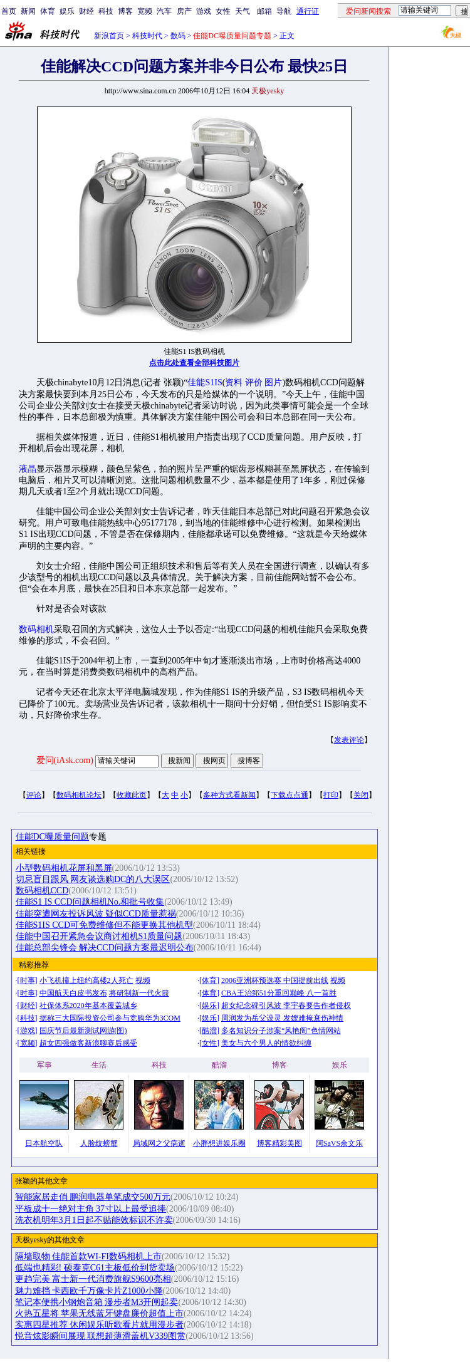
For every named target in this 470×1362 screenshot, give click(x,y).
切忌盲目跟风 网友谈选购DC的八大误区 (93, 879)
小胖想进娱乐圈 (219, 1143)
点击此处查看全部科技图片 (194, 362)
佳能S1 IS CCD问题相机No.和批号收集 (90, 902)
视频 (142, 980)
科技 (105, 11)
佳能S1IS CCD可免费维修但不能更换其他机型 (105, 925)
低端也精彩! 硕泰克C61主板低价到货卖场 (95, 1267)
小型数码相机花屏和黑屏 (64, 868)
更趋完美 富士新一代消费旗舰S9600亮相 (93, 1279)
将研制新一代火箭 (139, 993)
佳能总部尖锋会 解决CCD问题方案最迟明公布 (105, 947)
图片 (273, 382)
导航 (283, 11)
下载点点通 (289, 795)
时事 (27, 980)
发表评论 (349, 740)
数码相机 (36, 629)
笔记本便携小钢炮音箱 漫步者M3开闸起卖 (97, 1302)
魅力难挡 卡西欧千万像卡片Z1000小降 (89, 1291)
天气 (242, 11)
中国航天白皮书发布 (73, 993)
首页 (8, 11)
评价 (254, 382)
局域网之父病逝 (159, 1143)
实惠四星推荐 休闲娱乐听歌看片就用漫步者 (99, 1324)
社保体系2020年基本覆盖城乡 (88, 1005)
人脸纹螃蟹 (99, 1143)
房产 (184, 11)
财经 (86, 11)
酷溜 (209, 1030)
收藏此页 (132, 795)
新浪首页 (109, 35)
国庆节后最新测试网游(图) (83, 1030)
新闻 (28, 11)
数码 (177, 35)
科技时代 (147, 35)
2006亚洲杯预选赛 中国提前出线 (274, 980)
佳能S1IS (204, 382)
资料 (234, 382)
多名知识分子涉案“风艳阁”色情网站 (281, 1030)
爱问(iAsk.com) (64, 760)
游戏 (203, 11)
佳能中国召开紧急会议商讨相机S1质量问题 (99, 936)
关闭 (360, 795)
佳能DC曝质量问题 (52, 836)
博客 (125, 11)
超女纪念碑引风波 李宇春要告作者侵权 (286, 1005)
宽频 (144, 11)
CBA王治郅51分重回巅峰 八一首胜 (279, 993)
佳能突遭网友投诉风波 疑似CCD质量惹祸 (96, 913)
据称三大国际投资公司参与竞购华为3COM (109, 1018)
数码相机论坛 (79, 795)
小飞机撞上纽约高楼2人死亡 (86, 980)
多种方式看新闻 (229, 795)
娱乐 (67, 11)
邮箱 (264, 11)
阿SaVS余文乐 (339, 1143)
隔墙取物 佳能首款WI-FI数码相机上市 (88, 1256)
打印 (330, 795)
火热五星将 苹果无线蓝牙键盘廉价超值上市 (99, 1313)
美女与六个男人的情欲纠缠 (266, 1043)
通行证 (307, 11)
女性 (223, 11)
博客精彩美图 (279, 1143)
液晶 (27, 469)
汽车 (164, 11)
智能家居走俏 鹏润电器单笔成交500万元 (93, 1197)
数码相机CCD (42, 890)
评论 (33, 795)
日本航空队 (44, 1143)
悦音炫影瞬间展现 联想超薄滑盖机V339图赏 (100, 1336)
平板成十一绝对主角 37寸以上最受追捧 (91, 1209)
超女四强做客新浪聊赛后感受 (88, 1043)
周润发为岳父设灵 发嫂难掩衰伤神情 (282, 1018)
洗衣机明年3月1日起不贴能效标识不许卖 (94, 1220)
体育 (47, 11)
